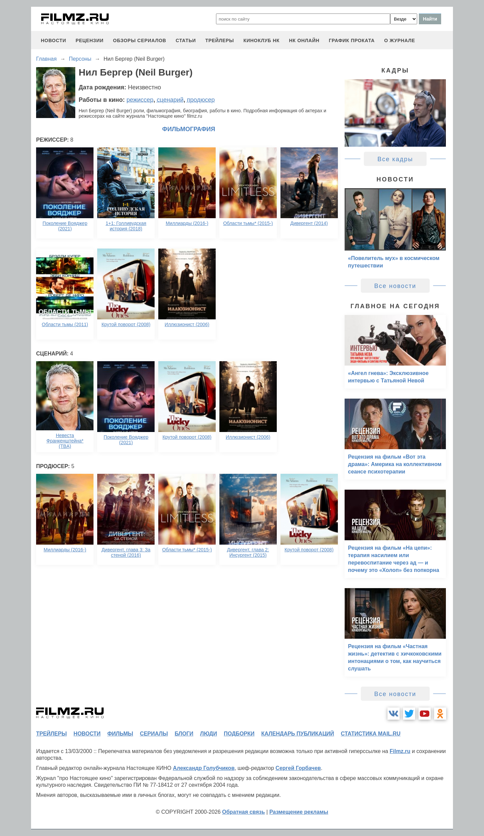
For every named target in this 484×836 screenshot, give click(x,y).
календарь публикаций (297, 734)
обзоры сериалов (139, 40)
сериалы (154, 734)
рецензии (90, 40)
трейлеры (219, 40)
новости (53, 40)
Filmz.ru (399, 751)
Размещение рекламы (298, 812)
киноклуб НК (261, 40)
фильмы (120, 734)
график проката (352, 40)
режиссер (140, 99)
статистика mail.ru (371, 734)
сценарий (170, 99)
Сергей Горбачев (298, 768)
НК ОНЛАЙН (304, 40)
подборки (239, 734)
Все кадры (395, 159)
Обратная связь (243, 812)
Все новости (395, 286)
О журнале (399, 40)
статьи (186, 40)
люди (208, 734)
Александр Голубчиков (204, 768)
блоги (183, 734)
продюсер (201, 99)
